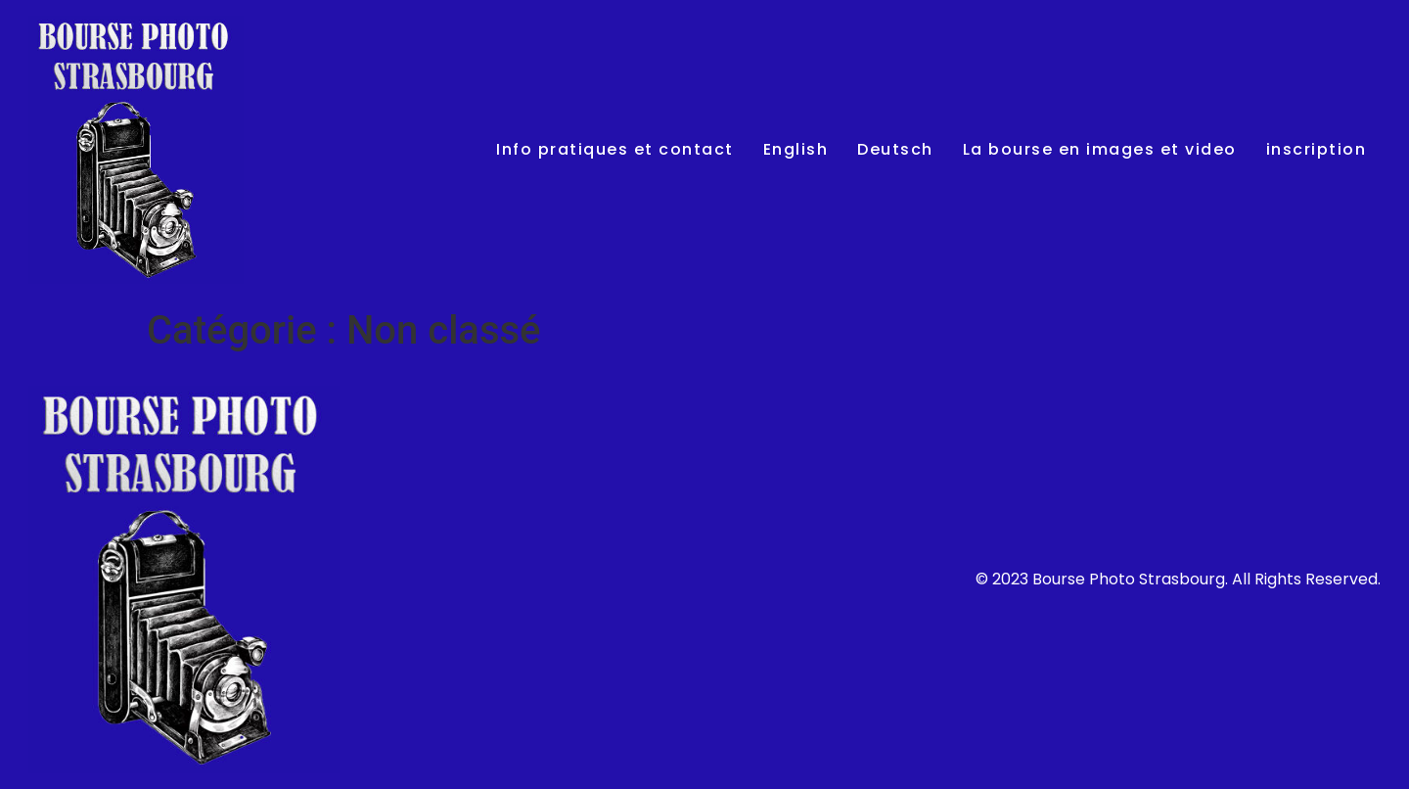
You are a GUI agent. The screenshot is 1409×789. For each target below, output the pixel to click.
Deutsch (895, 149)
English (796, 149)
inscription (1316, 149)
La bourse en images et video (1100, 149)
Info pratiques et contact (615, 149)
